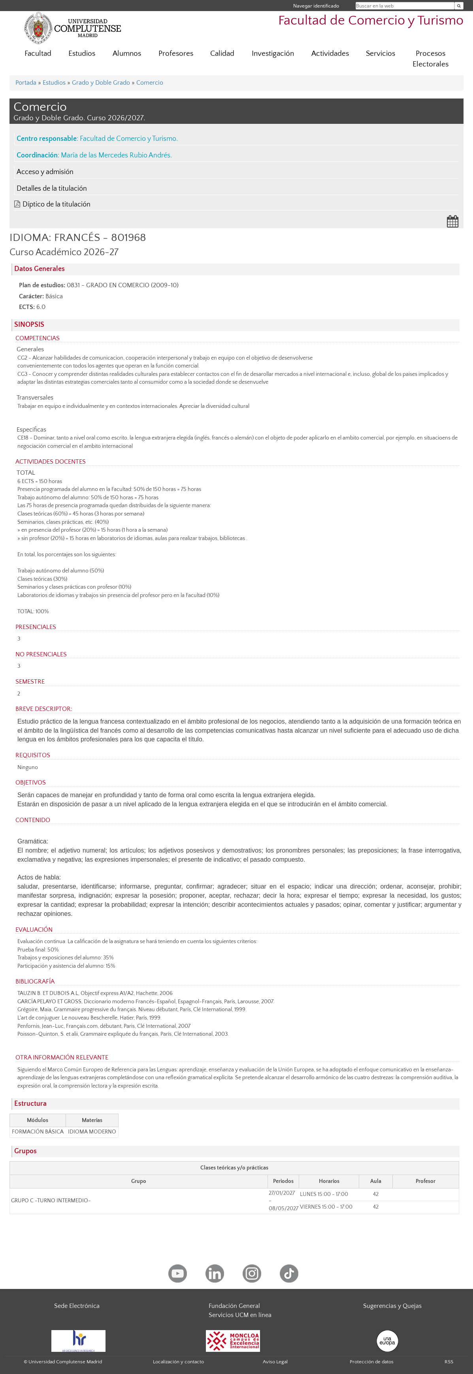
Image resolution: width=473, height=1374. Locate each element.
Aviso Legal (275, 1362)
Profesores (175, 53)
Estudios (81, 53)
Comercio (149, 82)
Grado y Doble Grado (101, 82)
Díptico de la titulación (56, 204)
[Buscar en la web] (459, 5)
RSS (449, 1362)
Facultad (37, 53)
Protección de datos (372, 1362)
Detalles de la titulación (52, 189)
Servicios (380, 53)
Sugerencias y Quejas (392, 1306)
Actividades (330, 53)
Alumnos (127, 53)
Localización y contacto (178, 1362)
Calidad (222, 53)
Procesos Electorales (431, 58)
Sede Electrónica (77, 1306)
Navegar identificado (316, 5)
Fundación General (234, 1306)
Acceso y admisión (45, 172)
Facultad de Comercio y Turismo (371, 20)
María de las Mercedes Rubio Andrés (115, 155)
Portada (25, 82)
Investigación (273, 53)
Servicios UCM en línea (240, 1315)
